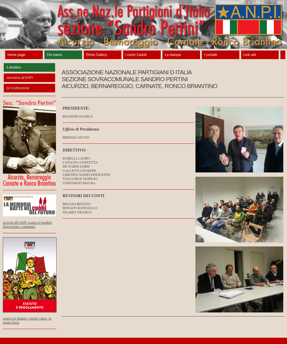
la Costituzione (18, 88)
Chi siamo (54, 55)
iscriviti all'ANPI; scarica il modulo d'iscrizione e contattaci (29, 221)
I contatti (210, 55)
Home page (16, 55)
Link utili (249, 55)
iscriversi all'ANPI (20, 78)
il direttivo (14, 67)
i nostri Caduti (135, 55)
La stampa (173, 55)
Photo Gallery (96, 55)
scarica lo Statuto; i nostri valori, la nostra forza (30, 317)
